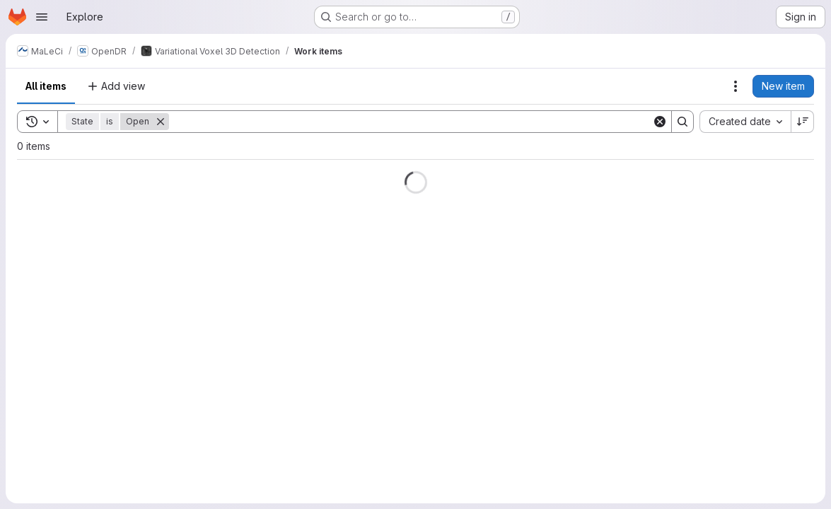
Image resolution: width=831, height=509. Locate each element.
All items (45, 86)
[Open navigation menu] (41, 17)
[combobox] (745, 121)
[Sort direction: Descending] (802, 121)
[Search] (410, 121)
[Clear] (659, 121)
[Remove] (160, 121)
